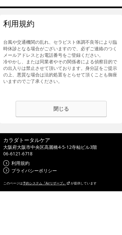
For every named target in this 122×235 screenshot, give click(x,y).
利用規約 (16, 163)
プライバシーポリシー (30, 170)
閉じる (61, 108)
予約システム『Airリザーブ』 (46, 183)
